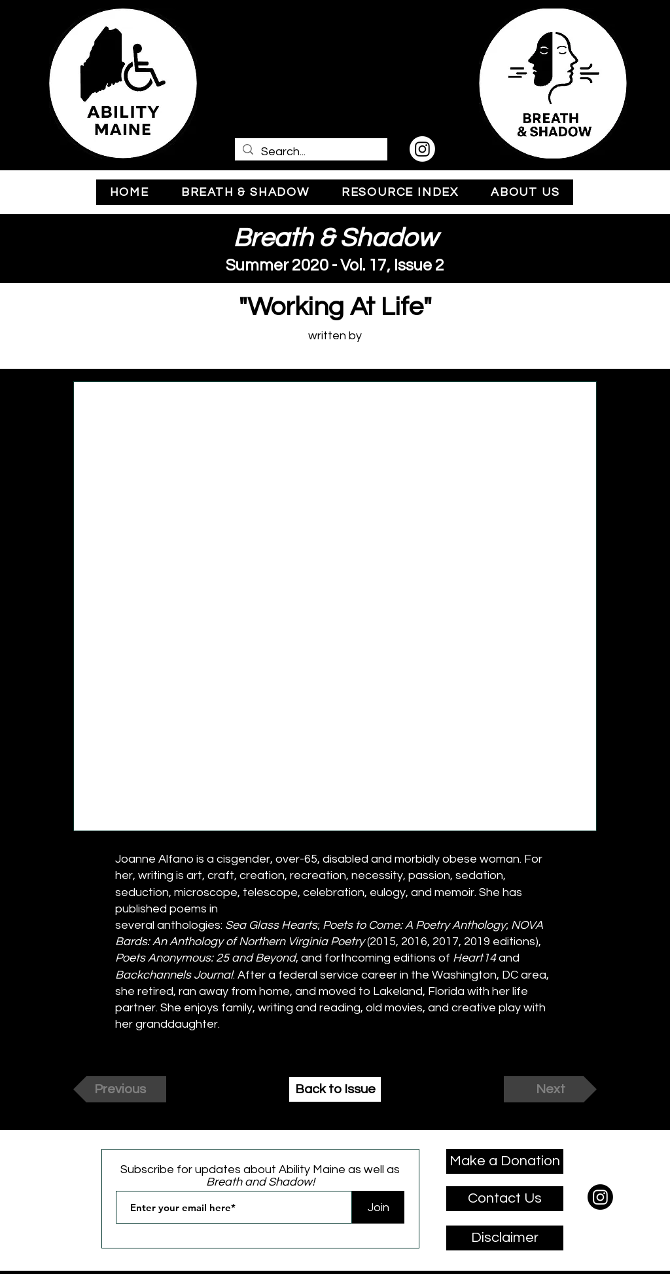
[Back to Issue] (335, 1089)
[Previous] (119, 1089)
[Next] (550, 1089)
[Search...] (310, 151)
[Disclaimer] (504, 1238)
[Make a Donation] (504, 1161)
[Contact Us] (504, 1198)
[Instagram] (422, 149)
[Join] (378, 1207)
